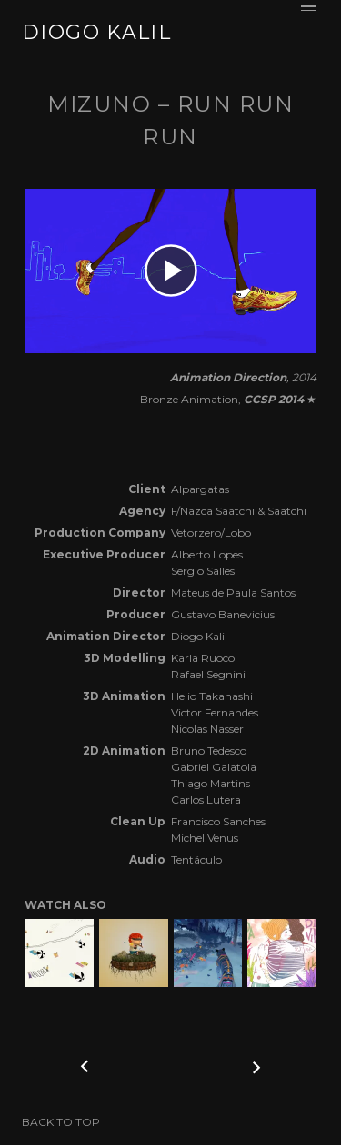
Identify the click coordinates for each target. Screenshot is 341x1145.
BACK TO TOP (61, 1122)
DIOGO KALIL (96, 32)
